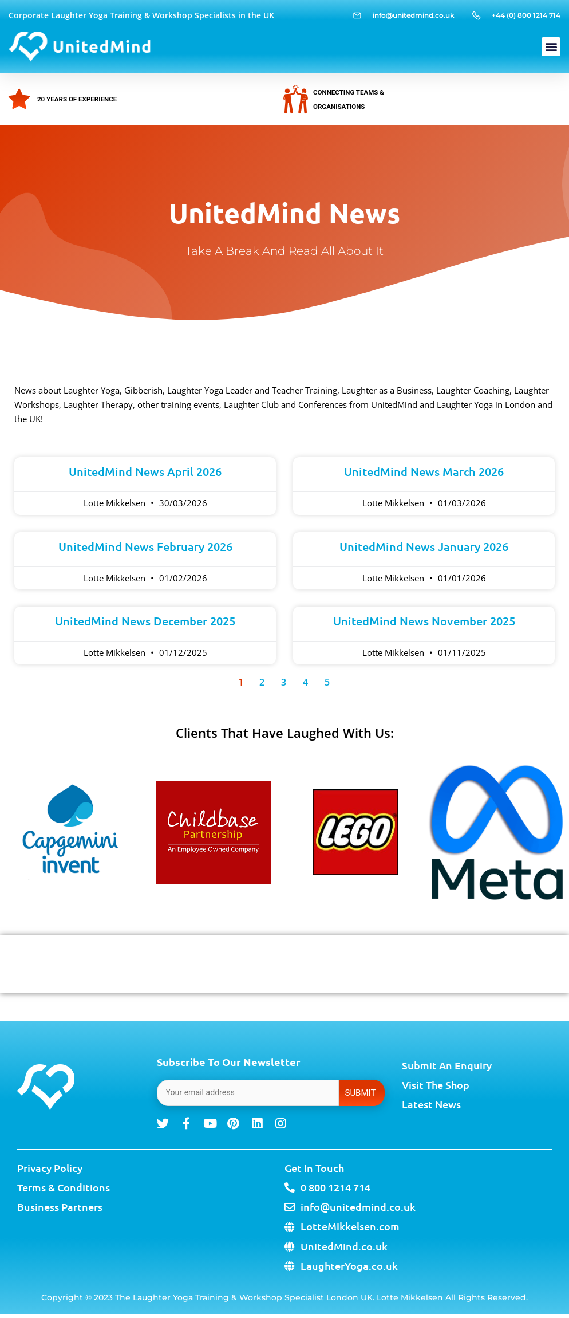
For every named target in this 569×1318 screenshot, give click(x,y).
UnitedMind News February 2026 (145, 546)
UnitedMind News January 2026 (423, 546)
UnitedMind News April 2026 (145, 471)
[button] (551, 46)
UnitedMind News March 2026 (424, 471)
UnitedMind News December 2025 (145, 620)
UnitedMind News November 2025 (424, 620)
